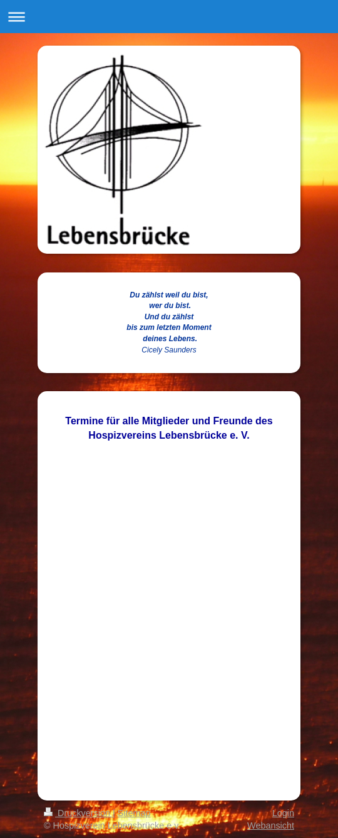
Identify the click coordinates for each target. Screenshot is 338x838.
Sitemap (134, 813)
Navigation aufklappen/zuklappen (169, 16)
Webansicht (270, 826)
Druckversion (78, 813)
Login (283, 813)
